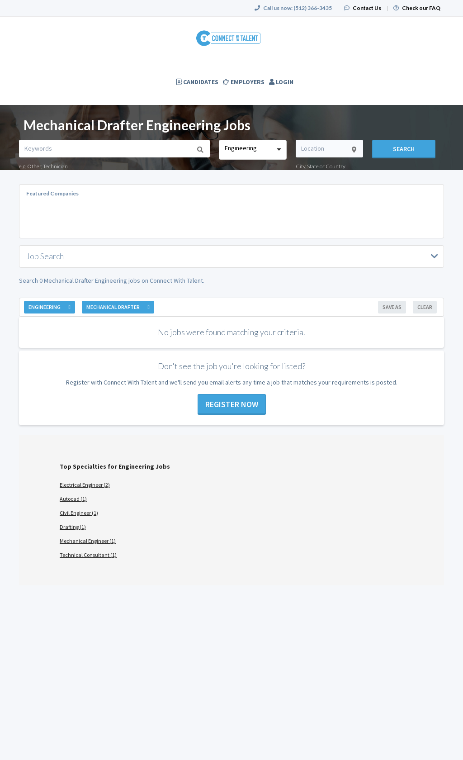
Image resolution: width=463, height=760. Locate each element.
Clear (424, 307)
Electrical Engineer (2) (85, 484)
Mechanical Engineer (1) (88, 540)
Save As (392, 307)
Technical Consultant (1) (88, 554)
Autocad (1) (73, 498)
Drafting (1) (73, 526)
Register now (231, 404)
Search (404, 149)
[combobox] (252, 150)
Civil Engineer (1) (79, 512)
